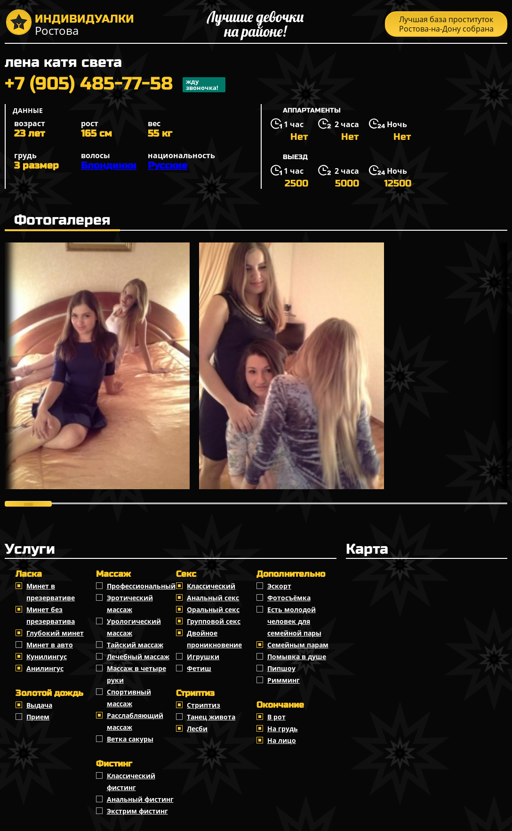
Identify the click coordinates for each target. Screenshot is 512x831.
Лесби (197, 728)
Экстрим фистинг (137, 811)
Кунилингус (46, 656)
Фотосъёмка (289, 597)
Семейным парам (297, 644)
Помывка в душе (296, 656)
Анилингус (45, 668)
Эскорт (279, 585)
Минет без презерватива (50, 615)
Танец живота (211, 716)
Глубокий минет (55, 633)
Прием (37, 716)
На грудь (282, 728)
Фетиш (199, 668)
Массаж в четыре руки (136, 674)
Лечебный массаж (138, 656)
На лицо (281, 740)
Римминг (283, 680)
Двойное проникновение (214, 639)
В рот (276, 716)
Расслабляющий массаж (135, 721)
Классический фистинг (131, 781)
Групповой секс (213, 621)
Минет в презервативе (50, 591)
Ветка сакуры (130, 738)
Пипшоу (281, 668)
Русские (167, 165)
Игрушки (203, 656)
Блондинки (108, 165)
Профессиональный (141, 585)
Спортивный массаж (129, 697)
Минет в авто (49, 644)
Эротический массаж (130, 603)
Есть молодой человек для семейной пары (294, 621)
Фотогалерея (62, 219)
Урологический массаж (134, 627)
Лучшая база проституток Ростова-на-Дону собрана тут (446, 25)
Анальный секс (213, 597)
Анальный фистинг (140, 799)
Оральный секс (213, 609)
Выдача (39, 705)
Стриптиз (203, 705)
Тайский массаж (135, 644)
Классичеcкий (211, 585)
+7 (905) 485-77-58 (115, 84)
